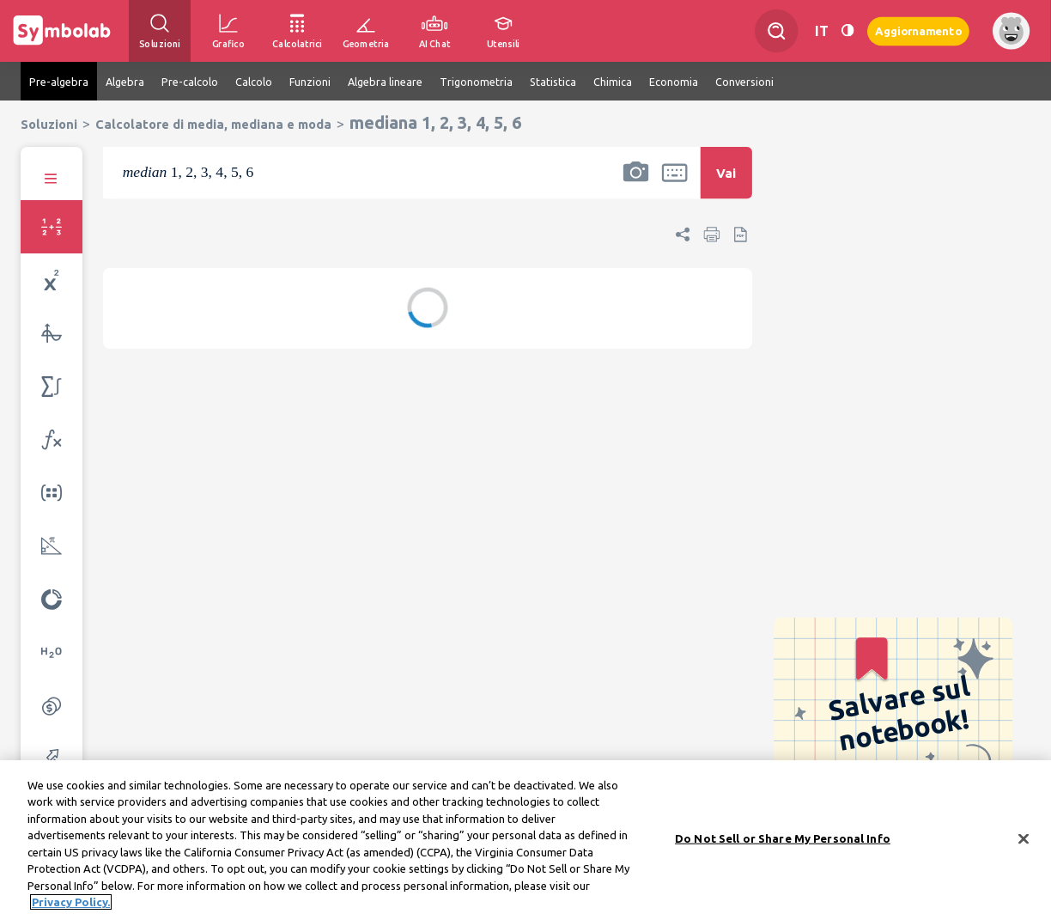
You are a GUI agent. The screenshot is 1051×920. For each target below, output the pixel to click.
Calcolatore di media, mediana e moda (213, 124)
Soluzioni (49, 124)
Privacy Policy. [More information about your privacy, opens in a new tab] (71, 908)
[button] (635, 184)
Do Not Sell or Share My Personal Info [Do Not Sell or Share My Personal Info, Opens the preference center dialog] (782, 844)
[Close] (1023, 844)
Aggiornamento (918, 30)
